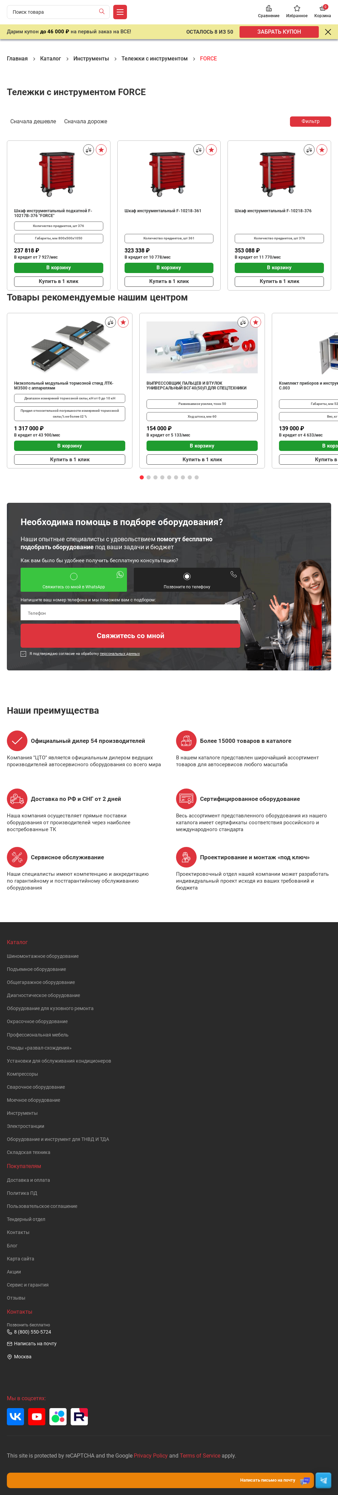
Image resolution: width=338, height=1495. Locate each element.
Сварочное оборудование (36, 1087)
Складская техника (28, 1152)
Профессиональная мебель (38, 1035)
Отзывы (16, 1298)
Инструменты (22, 1113)
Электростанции (25, 1126)
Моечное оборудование (33, 1100)
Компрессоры (22, 1074)
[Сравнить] (88, 149)
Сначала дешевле (33, 121)
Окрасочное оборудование (37, 1021)
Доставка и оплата (28, 1180)
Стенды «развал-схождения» (39, 1048)
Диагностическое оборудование (43, 995)
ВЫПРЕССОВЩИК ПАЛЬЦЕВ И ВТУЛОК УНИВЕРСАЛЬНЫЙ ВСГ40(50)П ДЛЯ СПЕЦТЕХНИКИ (196, 385)
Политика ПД (22, 1193)
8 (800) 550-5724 (29, 1332)
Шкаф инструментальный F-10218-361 (163, 210)
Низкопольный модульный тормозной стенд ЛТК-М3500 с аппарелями (64, 385)
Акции (14, 1272)
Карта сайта (20, 1258)
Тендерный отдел (26, 1219)
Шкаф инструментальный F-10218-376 (273, 210)
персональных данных (120, 654)
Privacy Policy (151, 1455)
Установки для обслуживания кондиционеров (59, 1061)
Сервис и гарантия (28, 1285)
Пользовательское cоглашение (42, 1206)
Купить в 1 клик (58, 281)
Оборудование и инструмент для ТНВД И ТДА (58, 1139)
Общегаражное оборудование (41, 982)
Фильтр (310, 121)
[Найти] (103, 12)
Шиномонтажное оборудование (43, 956)
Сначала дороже (85, 121)
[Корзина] (322, 12)
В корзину (58, 267)
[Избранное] (296, 12)
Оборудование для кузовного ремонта (50, 1008)
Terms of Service (200, 1455)
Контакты (18, 1232)
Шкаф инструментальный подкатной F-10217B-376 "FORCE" (53, 213)
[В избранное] (101, 149)
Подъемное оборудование (36, 969)
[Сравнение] (268, 12)
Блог (12, 1245)
